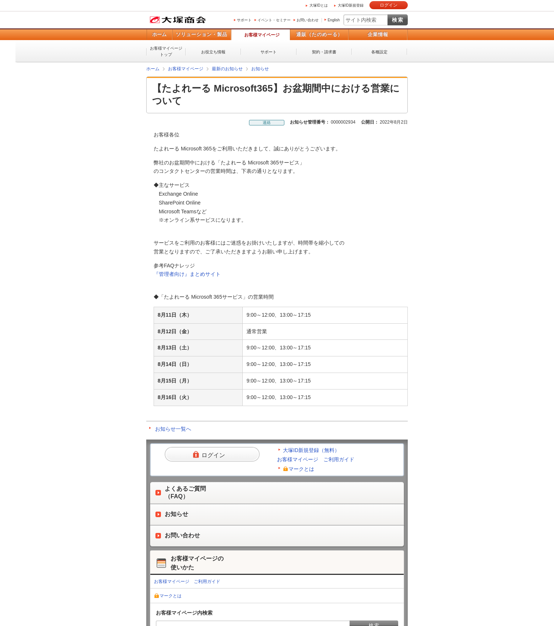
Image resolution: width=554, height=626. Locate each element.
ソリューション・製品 (201, 34)
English (333, 20)
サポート (244, 20)
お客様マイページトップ (166, 51)
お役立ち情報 (213, 52)
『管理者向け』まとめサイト (187, 274)
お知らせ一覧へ (173, 429)
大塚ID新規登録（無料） (311, 450)
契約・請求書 (324, 52)
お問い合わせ (308, 20)
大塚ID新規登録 (351, 5)
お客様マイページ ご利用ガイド (315, 459)
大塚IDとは (318, 5)
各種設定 (379, 52)
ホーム (159, 34)
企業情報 (378, 34)
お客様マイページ (262, 35)
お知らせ (260, 68)
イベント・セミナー (274, 20)
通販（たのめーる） (319, 34)
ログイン (388, 5)
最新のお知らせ (227, 68)
